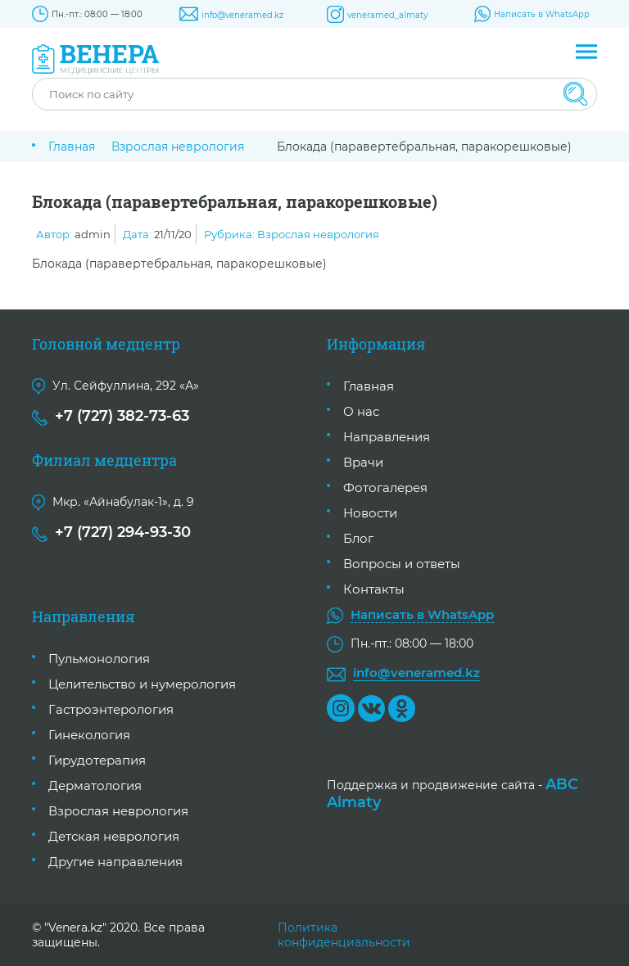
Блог (358, 538)
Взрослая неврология (177, 146)
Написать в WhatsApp (542, 14)
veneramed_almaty (387, 15)
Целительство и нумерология (142, 684)
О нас (361, 411)
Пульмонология (99, 658)
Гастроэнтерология (111, 709)
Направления (386, 437)
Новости (370, 513)
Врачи (363, 462)
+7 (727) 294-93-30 (123, 532)
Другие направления (115, 861)
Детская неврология (113, 836)
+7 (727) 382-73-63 (122, 416)
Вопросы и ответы (401, 563)
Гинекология (89, 735)
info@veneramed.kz (242, 15)
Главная (71, 146)
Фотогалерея (385, 487)
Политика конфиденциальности (344, 935)
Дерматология (95, 785)
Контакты (374, 589)
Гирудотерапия (97, 760)
